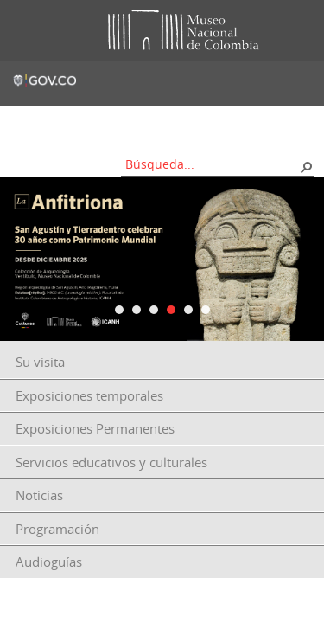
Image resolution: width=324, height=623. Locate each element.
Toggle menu (25, 30)
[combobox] (211, 164)
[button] (305, 166)
